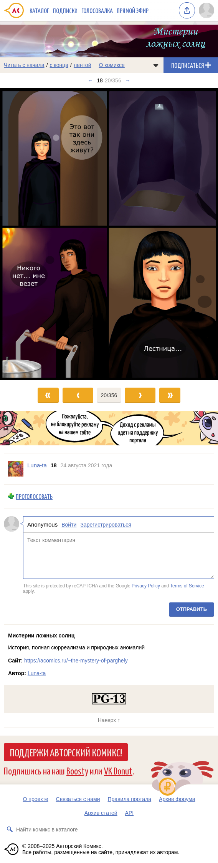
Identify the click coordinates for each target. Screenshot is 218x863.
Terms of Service (187, 586)
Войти (68, 524)
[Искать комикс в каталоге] (9, 829)
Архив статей (100, 813)
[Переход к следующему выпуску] (109, 234)
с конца (59, 65)
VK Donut (118, 770)
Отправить (191, 609)
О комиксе (111, 65)
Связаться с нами (78, 799)
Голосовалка (97, 10)
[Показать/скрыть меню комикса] (156, 65)
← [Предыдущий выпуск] (90, 80)
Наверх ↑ (109, 720)
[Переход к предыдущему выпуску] (27, 234)
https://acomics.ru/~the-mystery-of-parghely (76, 660)
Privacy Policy (146, 586)
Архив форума (177, 799)
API (129, 813)
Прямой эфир (133, 10)
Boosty (77, 770)
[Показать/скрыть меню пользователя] (206, 10)
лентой (82, 65)
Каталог (39, 10)
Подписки (65, 10)
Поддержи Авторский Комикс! (66, 752)
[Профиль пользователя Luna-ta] (15, 469)
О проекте (35, 799)
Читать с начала (24, 65)
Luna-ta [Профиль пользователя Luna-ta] (37, 465)
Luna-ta (37, 673)
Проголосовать (34, 496)
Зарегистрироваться (105, 524)
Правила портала (130, 799)
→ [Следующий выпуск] (127, 80)
